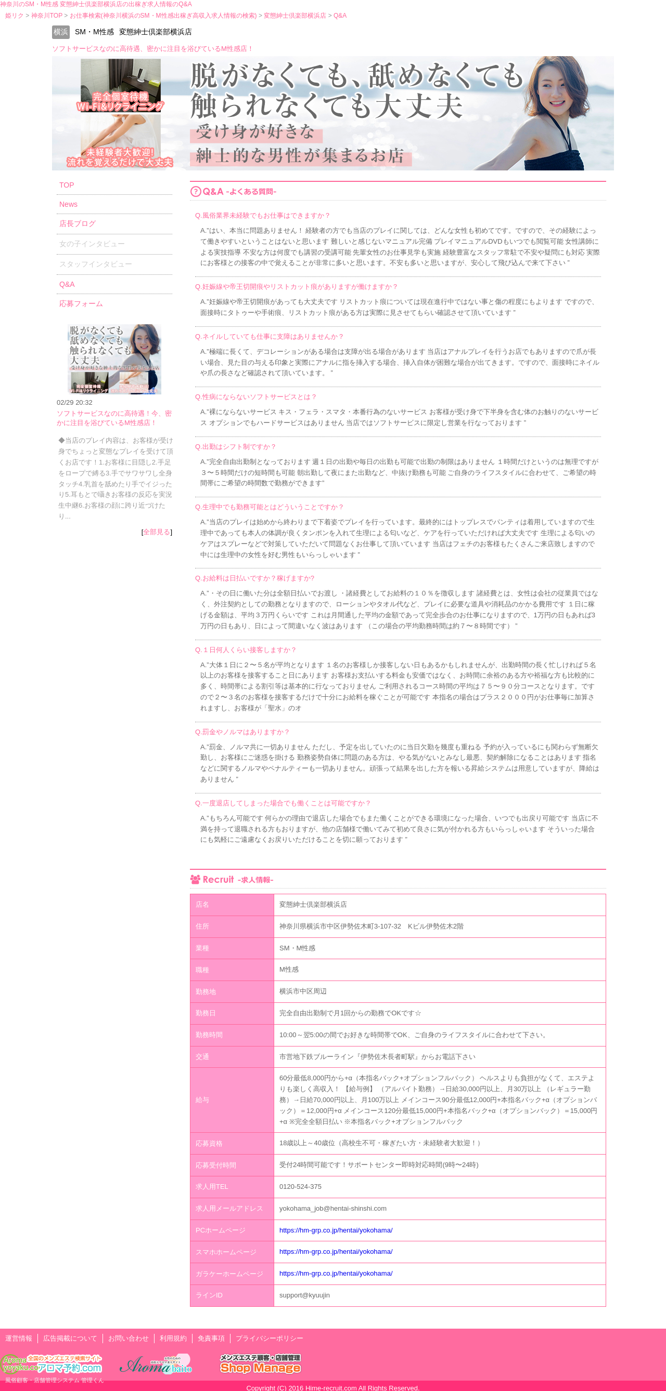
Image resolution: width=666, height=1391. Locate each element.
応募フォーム (81, 303)
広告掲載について (70, 1338)
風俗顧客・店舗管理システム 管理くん (54, 1380)
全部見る (156, 532)
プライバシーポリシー (269, 1338)
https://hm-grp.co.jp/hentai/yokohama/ (336, 1230)
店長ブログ (77, 223)
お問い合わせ (128, 1338)
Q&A (67, 284)
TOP (66, 185)
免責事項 (211, 1338)
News (68, 204)
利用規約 (173, 1338)
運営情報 (18, 1338)
